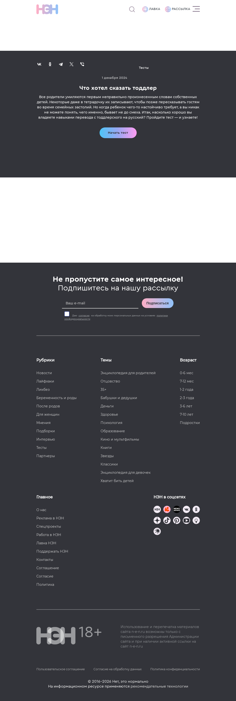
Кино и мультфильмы (120, 439)
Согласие (44, 576)
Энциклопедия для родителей (128, 373)
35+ (103, 389)
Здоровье (109, 414)
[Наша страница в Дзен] (157, 521)
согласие (84, 315)
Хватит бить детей (117, 481)
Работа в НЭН (48, 535)
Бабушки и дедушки (119, 398)
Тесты (41, 447)
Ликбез (43, 389)
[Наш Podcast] (196, 521)
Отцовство (110, 381)
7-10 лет (186, 414)
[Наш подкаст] (157, 532)
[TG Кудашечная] (167, 510)
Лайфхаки (45, 381)
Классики (109, 464)
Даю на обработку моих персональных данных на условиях (116, 317)
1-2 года (186, 389)
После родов (48, 406)
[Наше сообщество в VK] (186, 510)
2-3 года (187, 398)
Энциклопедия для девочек (126, 472)
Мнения (43, 423)
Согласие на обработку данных (117, 669)
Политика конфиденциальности (175, 669)
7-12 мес (187, 381)
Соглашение (47, 568)
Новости (44, 373)
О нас (41, 510)
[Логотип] (47, 9)
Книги (106, 447)
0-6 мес (186, 373)
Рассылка (177, 9)
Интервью (45, 439)
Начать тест (118, 132)
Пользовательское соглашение (60, 669)
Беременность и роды (56, 398)
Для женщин (47, 414)
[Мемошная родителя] (176, 510)
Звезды (107, 456)
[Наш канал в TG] (157, 510)
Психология (111, 423)
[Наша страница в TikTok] (167, 521)
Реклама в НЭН (50, 518)
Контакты (44, 559)
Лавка (151, 9)
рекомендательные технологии (159, 686)
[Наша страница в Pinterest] (176, 521)
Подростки (190, 423)
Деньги (107, 406)
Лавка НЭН (46, 543)
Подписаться (157, 303)
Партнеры (45, 456)
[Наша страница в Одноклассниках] (196, 510)
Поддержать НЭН (52, 551)
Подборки (45, 431)
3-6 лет (186, 406)
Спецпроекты (48, 526)
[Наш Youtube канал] (186, 521)
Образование (113, 431)
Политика (45, 584)
